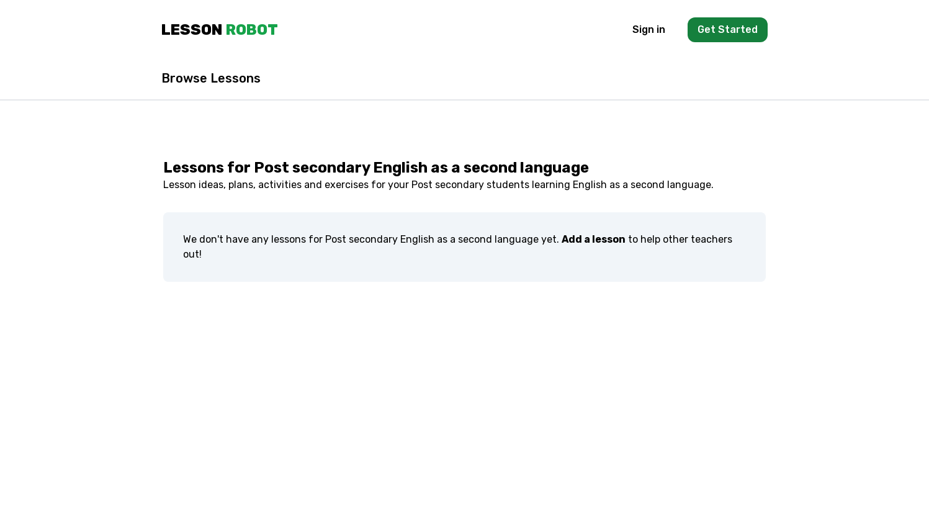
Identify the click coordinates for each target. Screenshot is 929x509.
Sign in (648, 29)
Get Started (728, 29)
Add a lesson (594, 239)
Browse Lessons (211, 78)
